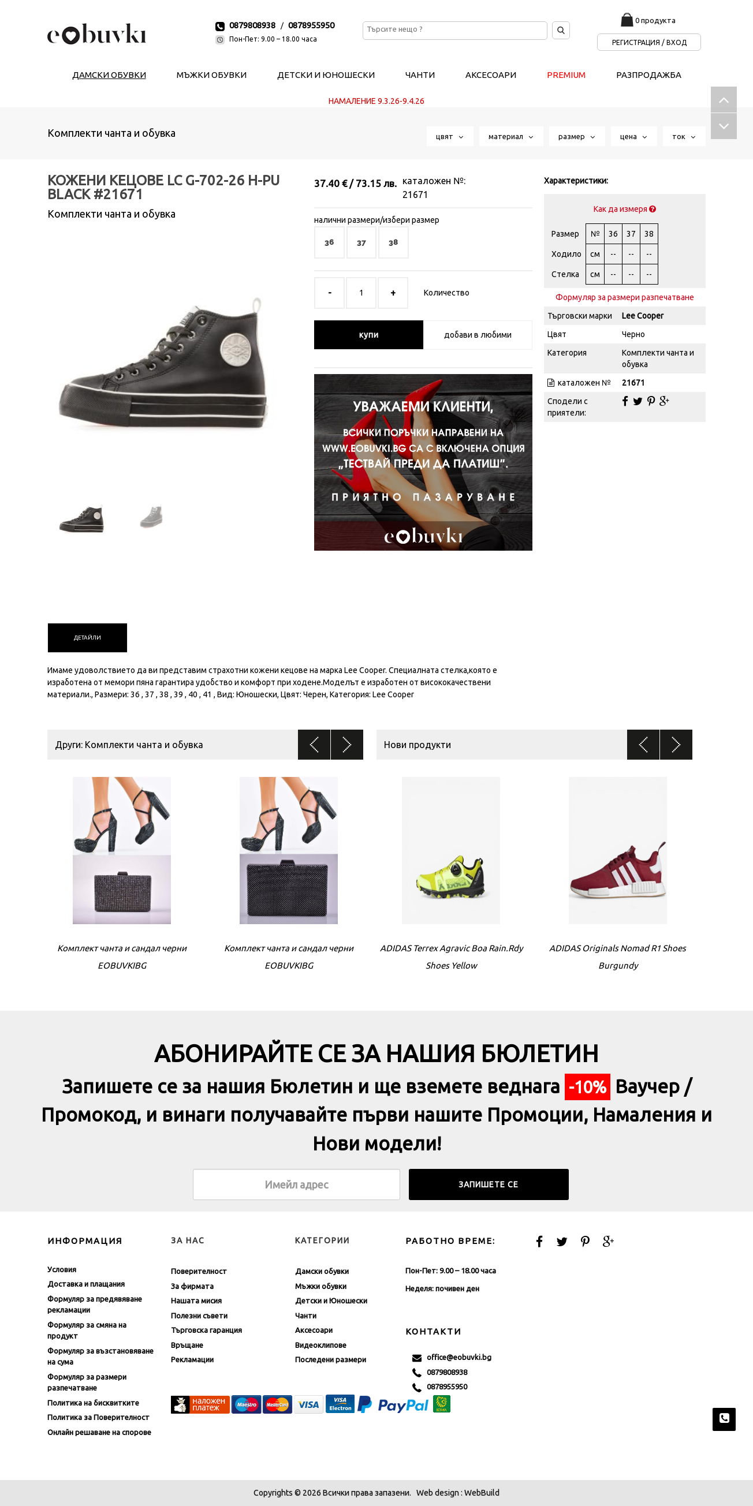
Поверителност (199, 1271)
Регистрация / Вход (649, 42)
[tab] (87, 638)
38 (393, 242)
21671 (415, 194)
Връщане (187, 1345)
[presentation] (87, 637)
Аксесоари (314, 1330)
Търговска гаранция (206, 1330)
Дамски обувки (322, 1271)
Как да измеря (625, 209)
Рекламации (192, 1359)
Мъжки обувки (320, 1286)
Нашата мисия (196, 1300)
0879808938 (252, 25)
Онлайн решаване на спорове (99, 1432)
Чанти (305, 1315)
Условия (61, 1269)
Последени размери (330, 1359)
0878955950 (311, 25)
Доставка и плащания (86, 1284)
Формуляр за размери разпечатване (625, 297)
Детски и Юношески (331, 1300)
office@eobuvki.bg (451, 1357)
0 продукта (655, 20)
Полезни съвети (199, 1315)
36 (329, 242)
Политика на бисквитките (93, 1403)
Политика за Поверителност (98, 1417)
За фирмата (192, 1286)
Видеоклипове (320, 1345)
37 (361, 242)
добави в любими (478, 334)
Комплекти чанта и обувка (111, 133)
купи (369, 334)
